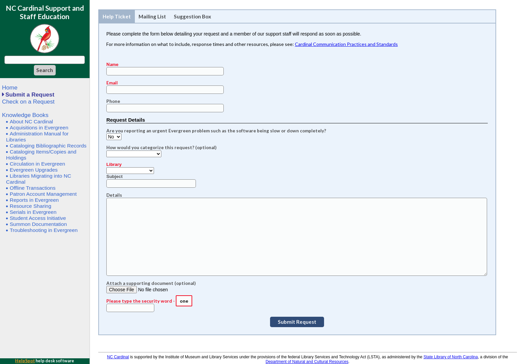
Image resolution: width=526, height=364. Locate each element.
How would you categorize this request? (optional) (161, 147)
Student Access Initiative (38, 218)
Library (114, 164)
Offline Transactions (32, 188)
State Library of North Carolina (450, 357)
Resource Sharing (30, 206)
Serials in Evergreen (33, 212)
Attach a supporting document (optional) (151, 283)
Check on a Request (28, 101)
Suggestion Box (192, 16)
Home (9, 87)
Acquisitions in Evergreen (39, 127)
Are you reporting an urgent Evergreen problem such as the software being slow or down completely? (216, 130)
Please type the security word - (141, 301)
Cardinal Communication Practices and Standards (346, 44)
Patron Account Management (43, 194)
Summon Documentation (38, 224)
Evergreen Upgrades (34, 170)
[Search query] (44, 60)
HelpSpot (25, 360)
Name (112, 64)
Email (112, 82)
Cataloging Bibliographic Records (48, 145)
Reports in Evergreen (34, 200)
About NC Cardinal (31, 121)
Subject (114, 176)
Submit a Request (29, 94)
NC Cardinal (118, 357)
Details (114, 195)
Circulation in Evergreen (37, 164)
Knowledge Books (25, 115)
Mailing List (152, 16)
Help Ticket (117, 16)
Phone (113, 101)
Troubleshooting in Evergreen (43, 230)
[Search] (45, 70)
